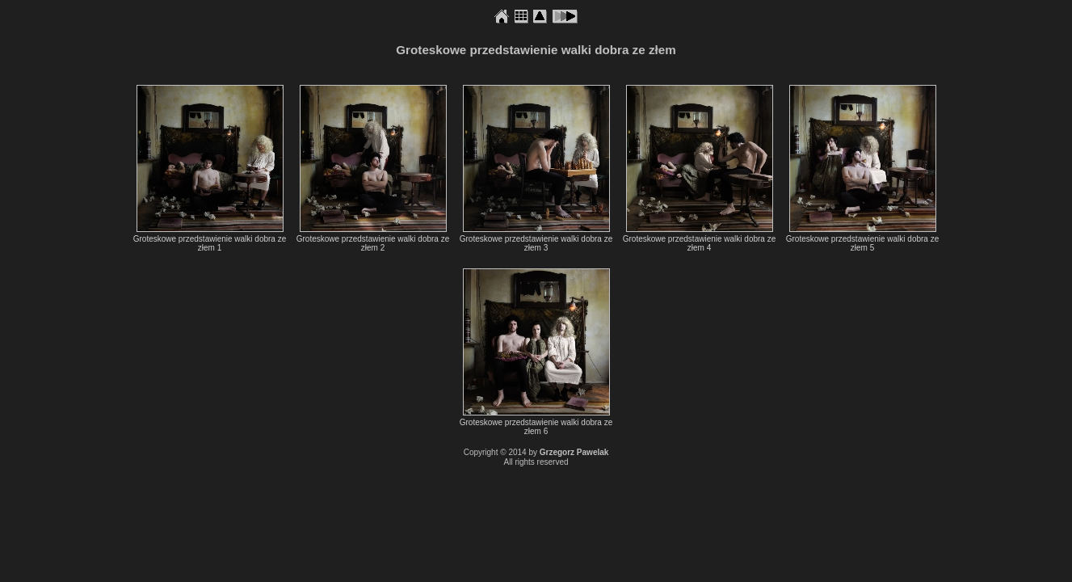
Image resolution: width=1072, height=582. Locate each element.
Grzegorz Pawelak (574, 452)
